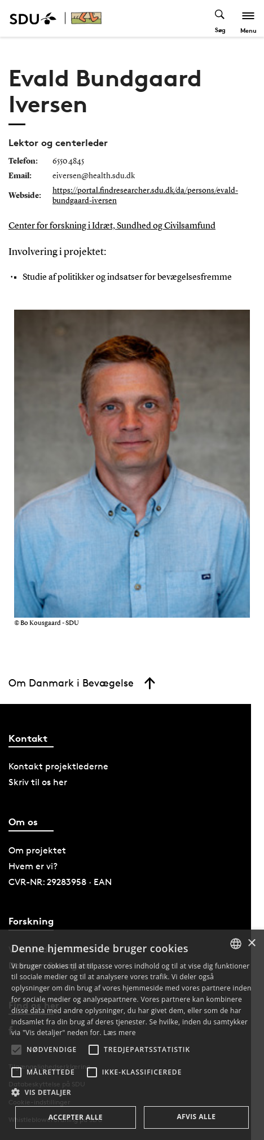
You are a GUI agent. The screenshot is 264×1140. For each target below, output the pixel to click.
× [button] (251, 943)
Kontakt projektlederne (58, 766)
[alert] (132, 1035)
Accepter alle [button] (76, 1117)
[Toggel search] (220, 18)
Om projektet (37, 850)
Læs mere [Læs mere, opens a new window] (119, 1032)
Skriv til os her (37, 782)
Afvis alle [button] (196, 1116)
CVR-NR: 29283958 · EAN (60, 882)
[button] (16, 1049)
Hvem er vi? (33, 866)
